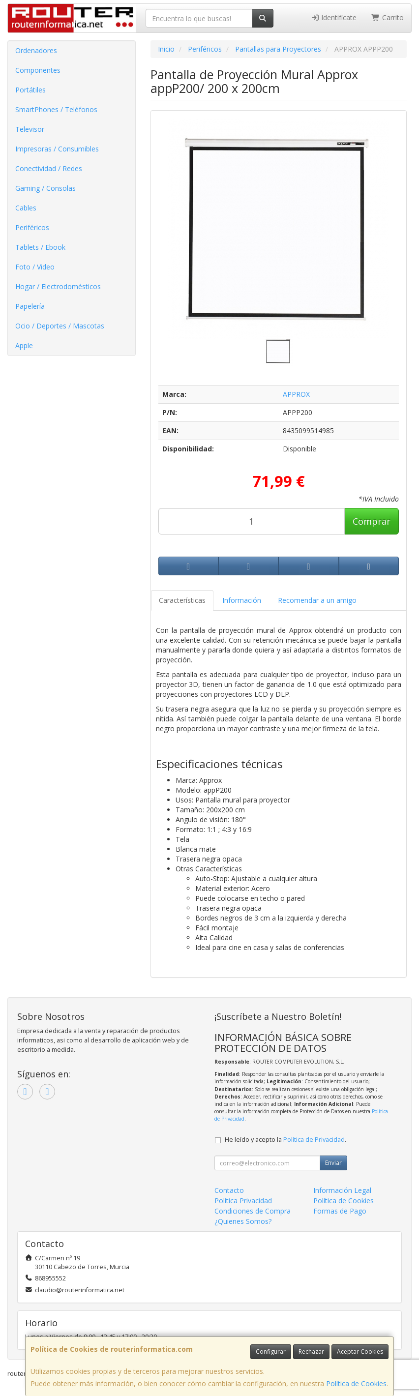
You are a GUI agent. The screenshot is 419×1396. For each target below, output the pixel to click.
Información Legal (342, 1190)
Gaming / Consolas (45, 188)
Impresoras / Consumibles (57, 148)
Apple (24, 345)
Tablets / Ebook (40, 247)
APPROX (296, 394)
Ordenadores (36, 50)
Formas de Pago (339, 1211)
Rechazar (311, 1351)
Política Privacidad (243, 1200)
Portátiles (30, 89)
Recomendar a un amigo (317, 600)
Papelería (30, 306)
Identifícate (334, 17)
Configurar (271, 1351)
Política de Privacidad (314, 1139)
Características (182, 600)
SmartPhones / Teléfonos (56, 109)
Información (241, 600)
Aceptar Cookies (360, 1351)
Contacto (229, 1190)
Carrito (387, 17)
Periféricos (32, 227)
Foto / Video (35, 266)
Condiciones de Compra (252, 1211)
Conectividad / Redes (48, 168)
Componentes (37, 70)
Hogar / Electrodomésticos (58, 286)
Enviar (333, 1162)
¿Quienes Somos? (242, 1221)
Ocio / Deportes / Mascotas (59, 325)
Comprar (371, 521)
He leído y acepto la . (285, 1139)
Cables (25, 207)
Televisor (29, 129)
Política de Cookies (356, 1383)
